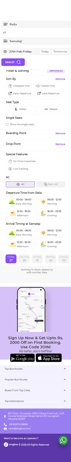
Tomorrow (60, 51)
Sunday (37, 259)
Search (13, 62)
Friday (11, 259)
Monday (50, 259)
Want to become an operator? (21, 438)
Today (45, 51)
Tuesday (64, 259)
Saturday (24, 259)
